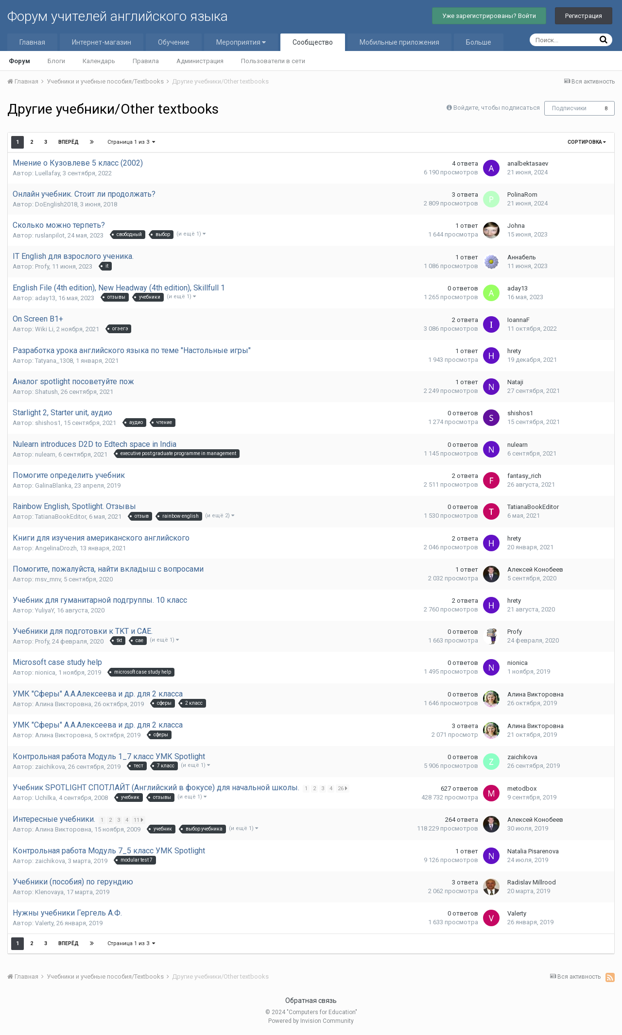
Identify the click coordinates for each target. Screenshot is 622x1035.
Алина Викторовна (63, 704)
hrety (514, 351)
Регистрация (583, 15)
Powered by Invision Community (311, 1021)
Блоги (56, 61)
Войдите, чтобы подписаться (496, 107)
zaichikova (50, 766)
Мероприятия (241, 42)
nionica (45, 672)
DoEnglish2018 (56, 204)
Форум (19, 61)
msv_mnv (48, 579)
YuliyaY (44, 610)
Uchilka (45, 797)
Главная (32, 42)
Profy (42, 266)
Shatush (46, 391)
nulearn (45, 454)
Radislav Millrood (531, 882)
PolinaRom (522, 194)
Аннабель (521, 257)
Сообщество (313, 42)
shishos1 (48, 422)
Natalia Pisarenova (533, 851)
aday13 (45, 298)
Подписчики (569, 108)
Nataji (515, 382)
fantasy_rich (524, 475)
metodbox (521, 788)
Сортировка (587, 142)
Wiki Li (44, 329)
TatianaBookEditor (60, 516)
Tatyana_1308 (54, 360)
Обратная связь (311, 1000)
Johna (516, 225)
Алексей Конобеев (535, 569)
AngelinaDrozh (56, 548)
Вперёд (68, 142)
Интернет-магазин (101, 42)
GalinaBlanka (53, 485)
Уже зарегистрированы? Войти (489, 15)
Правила (146, 61)
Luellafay (47, 173)
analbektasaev (527, 163)
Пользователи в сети (273, 61)
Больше (478, 42)
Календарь (99, 61)
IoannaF (518, 319)
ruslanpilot (50, 235)
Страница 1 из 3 (131, 142)
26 (343, 788)
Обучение (174, 42)
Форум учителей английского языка (117, 16)
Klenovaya (49, 892)
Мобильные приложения (399, 42)
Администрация (200, 61)
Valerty (44, 923)
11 (139, 819)
